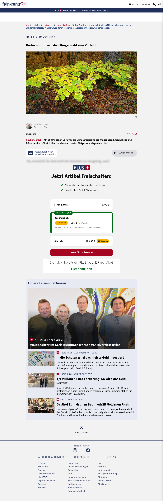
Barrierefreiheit (75, 487)
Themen (42, 487)
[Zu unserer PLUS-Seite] (29, 37)
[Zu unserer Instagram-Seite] (75, 450)
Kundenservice (105, 470)
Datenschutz (74, 470)
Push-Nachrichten (46, 473)
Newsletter (43, 466)
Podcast (41, 470)
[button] (58, 10)
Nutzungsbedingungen (78, 477)
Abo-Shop (102, 477)
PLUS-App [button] (67, 10)
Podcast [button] (76, 10)
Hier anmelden (81, 269)
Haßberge (48, 25)
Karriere (102, 466)
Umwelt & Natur (64, 25)
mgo (100, 463)
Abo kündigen (104, 484)
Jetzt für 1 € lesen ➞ (82, 252)
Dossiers (42, 484)
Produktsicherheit (76, 490)
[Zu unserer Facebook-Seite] (88, 450)
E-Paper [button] (105, 10)
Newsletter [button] (86, 10)
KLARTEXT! (43, 477)
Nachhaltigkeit (74, 484)
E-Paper (41, 463)
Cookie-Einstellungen (78, 466)
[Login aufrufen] (157, 4)
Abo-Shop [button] (96, 10)
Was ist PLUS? (104, 480)
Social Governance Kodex (79, 480)
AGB (70, 473)
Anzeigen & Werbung (107, 473)
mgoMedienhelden (46, 480)
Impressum (73, 463)
